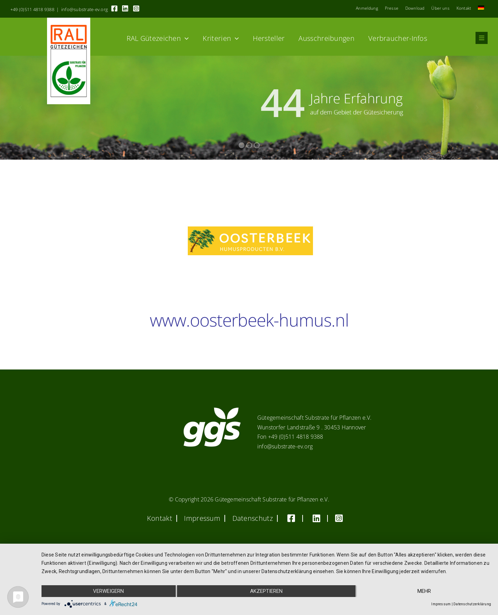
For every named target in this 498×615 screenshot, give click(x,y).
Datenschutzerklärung (472, 604)
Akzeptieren (266, 591)
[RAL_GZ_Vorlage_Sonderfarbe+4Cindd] (68, 20)
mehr (424, 591)
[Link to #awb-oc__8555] (482, 38)
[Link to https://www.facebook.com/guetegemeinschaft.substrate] (114, 8)
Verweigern (108, 591)
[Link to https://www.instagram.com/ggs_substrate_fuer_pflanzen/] (136, 8)
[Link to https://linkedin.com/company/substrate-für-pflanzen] (125, 8)
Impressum (441, 604)
